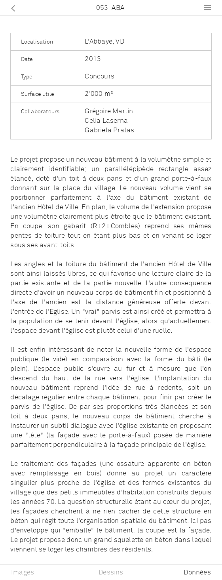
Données (197, 572)
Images (22, 572)
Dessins (111, 572)
